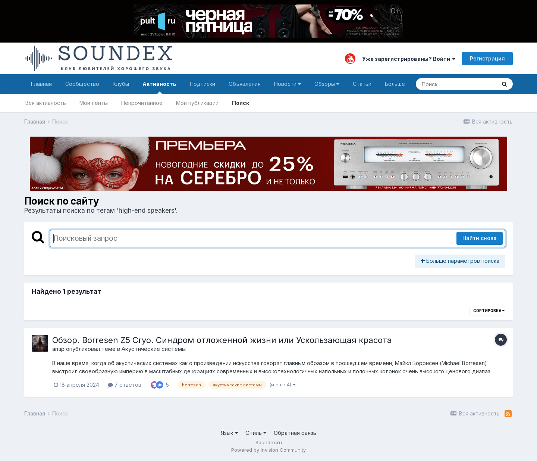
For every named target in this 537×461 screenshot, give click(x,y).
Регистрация (487, 58)
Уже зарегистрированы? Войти (408, 59)
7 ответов (124, 384)
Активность (159, 87)
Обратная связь (295, 432)
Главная (41, 84)
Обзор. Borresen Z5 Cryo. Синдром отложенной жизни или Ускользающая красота (222, 340)
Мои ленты (93, 103)
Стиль (256, 432)
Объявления (245, 84)
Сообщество (82, 84)
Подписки (202, 84)
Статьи (362, 84)
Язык (229, 432)
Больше (395, 84)
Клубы (121, 84)
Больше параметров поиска (460, 261)
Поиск (240, 103)
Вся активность (45, 103)
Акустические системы (154, 348)
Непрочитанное (142, 103)
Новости (287, 84)
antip (58, 348)
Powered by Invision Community (268, 450)
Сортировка (489, 310)
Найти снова (479, 238)
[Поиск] (456, 84)
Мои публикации (197, 103)
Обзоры (326, 84)
